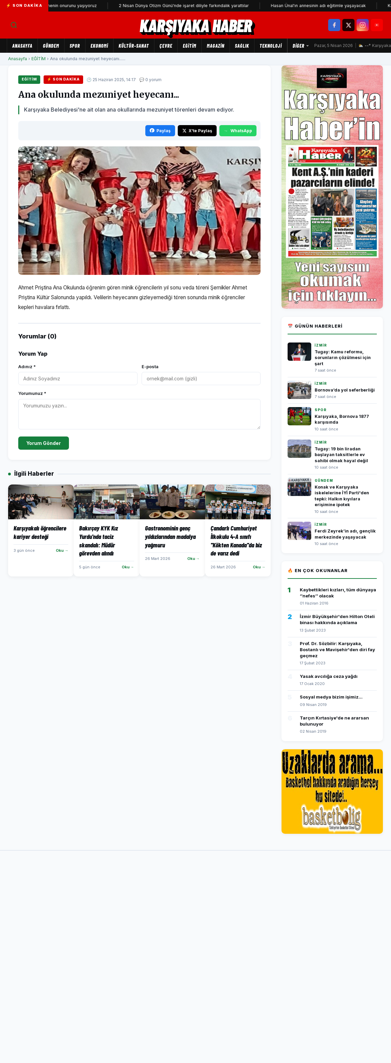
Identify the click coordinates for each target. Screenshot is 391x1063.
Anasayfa (22, 46)
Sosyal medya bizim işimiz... (331, 697)
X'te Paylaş (197, 130)
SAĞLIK (242, 46)
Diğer (301, 46)
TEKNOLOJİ (271, 46)
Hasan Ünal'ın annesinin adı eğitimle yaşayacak (334, 5)
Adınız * (27, 366)
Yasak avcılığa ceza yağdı (329, 676)
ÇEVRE (166, 46)
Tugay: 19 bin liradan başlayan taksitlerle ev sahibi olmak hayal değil (341, 454)
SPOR (75, 46)
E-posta (150, 366)
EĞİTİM (189, 46)
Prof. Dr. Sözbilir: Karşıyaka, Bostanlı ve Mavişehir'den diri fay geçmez (337, 649)
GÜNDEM (51, 46)
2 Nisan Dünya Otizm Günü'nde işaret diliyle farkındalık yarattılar (200, 5)
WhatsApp (238, 130)
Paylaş (160, 130)
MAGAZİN (215, 46)
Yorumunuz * (32, 393)
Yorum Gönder (43, 443)
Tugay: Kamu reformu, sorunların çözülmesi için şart (343, 357)
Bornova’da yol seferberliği (345, 390)
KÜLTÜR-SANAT (134, 46)
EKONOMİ (99, 46)
